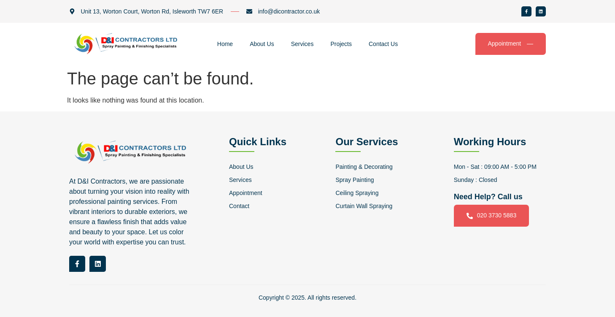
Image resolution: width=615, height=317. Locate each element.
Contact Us (383, 44)
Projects (341, 44)
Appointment (511, 43)
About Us (262, 44)
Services (302, 44)
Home (225, 44)
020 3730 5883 (491, 215)
